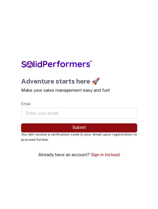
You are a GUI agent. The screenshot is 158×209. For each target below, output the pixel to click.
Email (26, 104)
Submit (79, 127)
